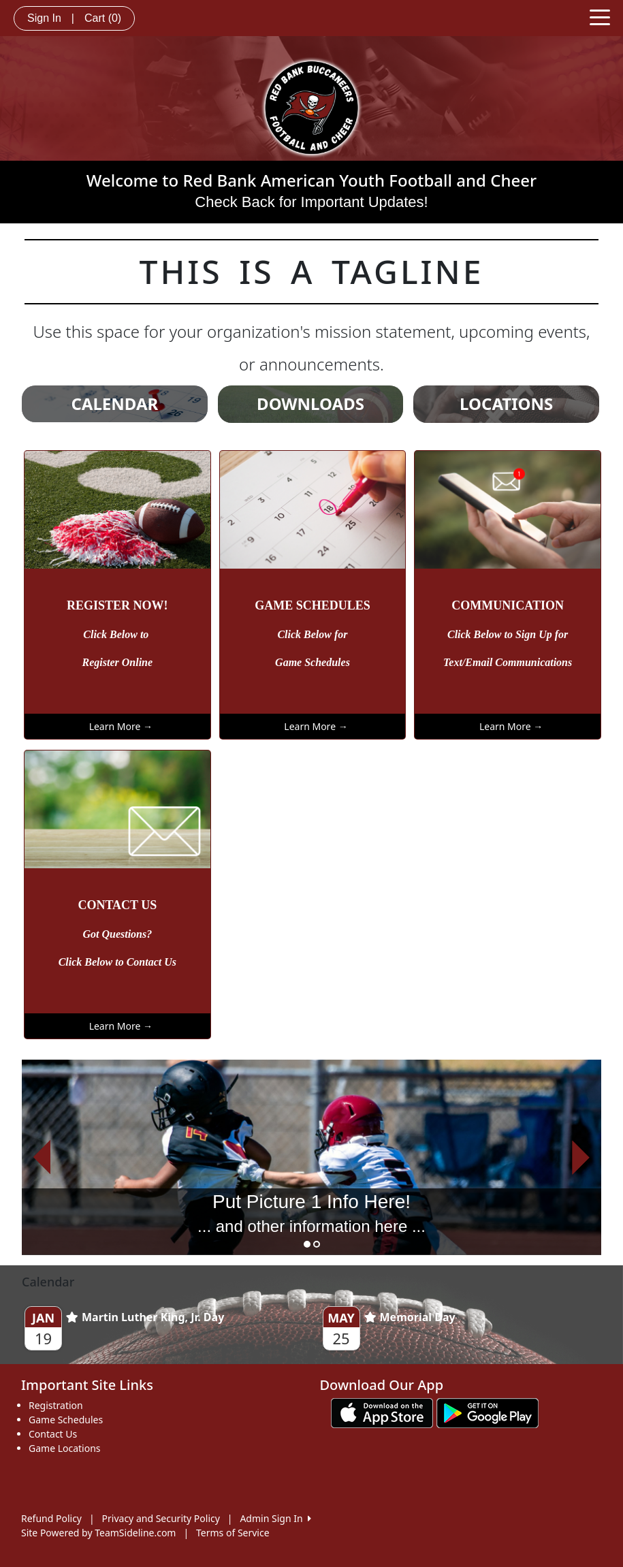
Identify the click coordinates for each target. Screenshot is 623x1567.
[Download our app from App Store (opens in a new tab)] (382, 1412)
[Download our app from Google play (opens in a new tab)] (487, 1412)
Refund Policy (51, 1518)
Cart (102, 18)
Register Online (117, 662)
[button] (42, 1157)
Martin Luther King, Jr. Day (145, 1317)
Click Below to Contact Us (117, 962)
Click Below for (312, 634)
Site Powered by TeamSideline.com (98, 1532)
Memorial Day (410, 1317)
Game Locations (65, 1448)
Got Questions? (117, 934)
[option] (311, 1157)
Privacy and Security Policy (161, 1518)
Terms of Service (233, 1532)
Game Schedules (312, 662)
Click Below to (117, 634)
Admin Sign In (275, 1518)
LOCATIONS (506, 403)
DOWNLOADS (310, 403)
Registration (56, 1405)
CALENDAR (114, 403)
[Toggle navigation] (599, 16)
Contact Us (53, 1433)
